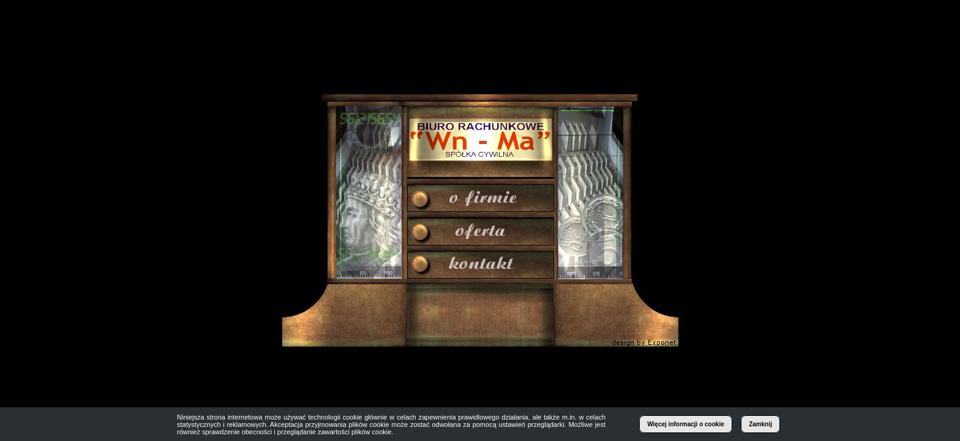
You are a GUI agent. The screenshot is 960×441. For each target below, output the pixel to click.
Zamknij (760, 424)
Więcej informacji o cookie (685, 424)
